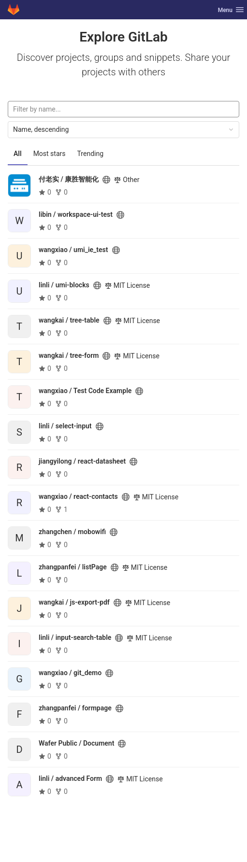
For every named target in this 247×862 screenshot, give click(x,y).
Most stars (49, 153)
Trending (90, 153)
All (18, 153)
